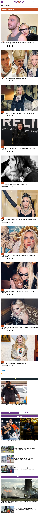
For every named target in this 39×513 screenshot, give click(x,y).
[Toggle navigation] (2, 2)
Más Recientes (28, 412)
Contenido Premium (19, 379)
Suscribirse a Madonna (1, 373)
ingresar (35, 2)
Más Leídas (10, 412)
